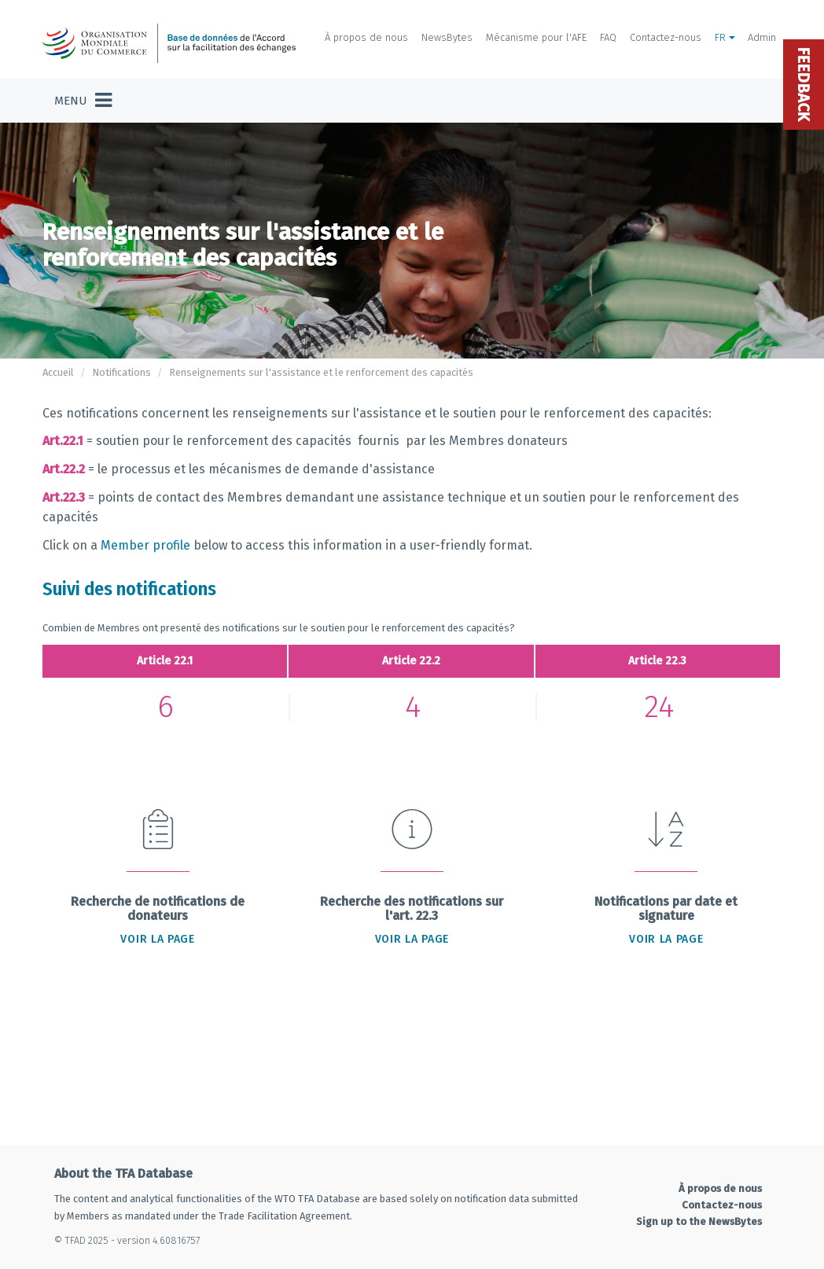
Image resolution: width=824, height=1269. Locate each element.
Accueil (58, 372)
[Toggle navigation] (82, 101)
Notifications (121, 372)
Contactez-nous (665, 37)
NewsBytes (447, 37)
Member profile (147, 545)
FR (725, 37)
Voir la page (157, 939)
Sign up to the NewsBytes (699, 1221)
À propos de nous (366, 37)
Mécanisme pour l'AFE (536, 37)
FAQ (608, 37)
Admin (762, 37)
